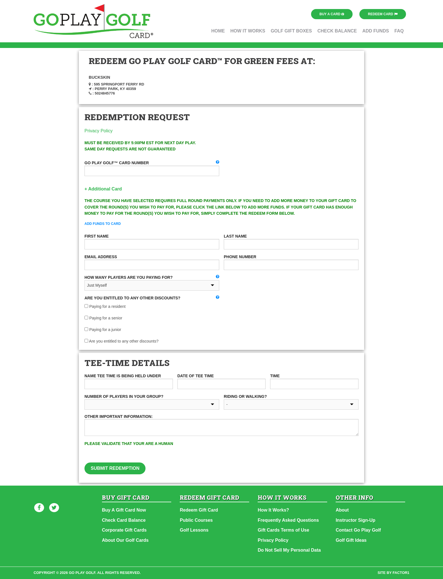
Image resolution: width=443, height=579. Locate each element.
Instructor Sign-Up (355, 520)
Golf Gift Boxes (291, 30)
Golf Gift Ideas (351, 540)
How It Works (247, 30)
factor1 (401, 573)
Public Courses (196, 520)
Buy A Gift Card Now (124, 510)
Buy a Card (332, 14)
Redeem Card (383, 14)
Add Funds (375, 30)
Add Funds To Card (102, 224)
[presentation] (279, 451)
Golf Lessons (194, 530)
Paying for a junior (102, 329)
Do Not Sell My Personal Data (289, 550)
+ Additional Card (103, 189)
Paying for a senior (103, 318)
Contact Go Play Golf (358, 530)
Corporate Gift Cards (124, 530)
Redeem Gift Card (199, 510)
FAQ (399, 30)
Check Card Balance (124, 520)
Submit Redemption (115, 468)
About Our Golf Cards (125, 540)
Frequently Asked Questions (288, 520)
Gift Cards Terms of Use (283, 530)
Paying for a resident (104, 306)
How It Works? (273, 510)
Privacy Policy (98, 130)
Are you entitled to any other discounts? (121, 341)
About (342, 510)
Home (218, 30)
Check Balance (337, 30)
